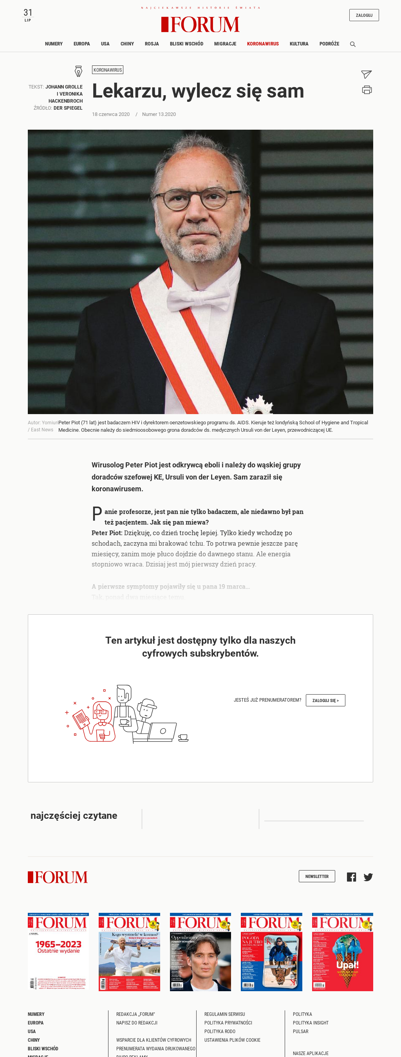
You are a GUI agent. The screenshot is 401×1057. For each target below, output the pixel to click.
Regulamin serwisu (224, 1014)
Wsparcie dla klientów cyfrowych (153, 1040)
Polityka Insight (311, 1022)
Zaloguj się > (325, 700)
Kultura (299, 43)
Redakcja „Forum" (135, 1014)
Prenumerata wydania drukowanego (155, 1048)
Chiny (127, 43)
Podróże (329, 43)
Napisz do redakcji (136, 1022)
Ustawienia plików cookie (232, 1040)
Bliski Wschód (186, 43)
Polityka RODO (219, 1031)
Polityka (302, 1014)
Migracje (225, 43)
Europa (82, 43)
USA (105, 43)
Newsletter (317, 876)
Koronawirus (263, 43)
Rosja (152, 43)
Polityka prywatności (228, 1022)
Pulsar (300, 1031)
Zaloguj (364, 15)
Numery (54, 43)
